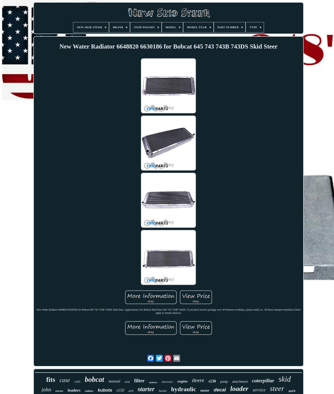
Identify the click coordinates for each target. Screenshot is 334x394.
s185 (77, 381)
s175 (131, 390)
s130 (212, 381)
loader (239, 388)
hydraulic (183, 389)
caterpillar (263, 380)
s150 (120, 390)
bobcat (94, 379)
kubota (105, 390)
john (46, 389)
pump (224, 381)
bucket (163, 390)
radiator (89, 390)
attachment (240, 381)
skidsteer (153, 382)
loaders (74, 390)
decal (220, 389)
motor (205, 390)
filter (139, 380)
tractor (59, 390)
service (259, 389)
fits (50, 379)
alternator (167, 381)
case (65, 380)
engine (183, 381)
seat (127, 381)
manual (114, 381)
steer (277, 388)
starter (146, 389)
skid (285, 379)
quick (291, 390)
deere (198, 380)
